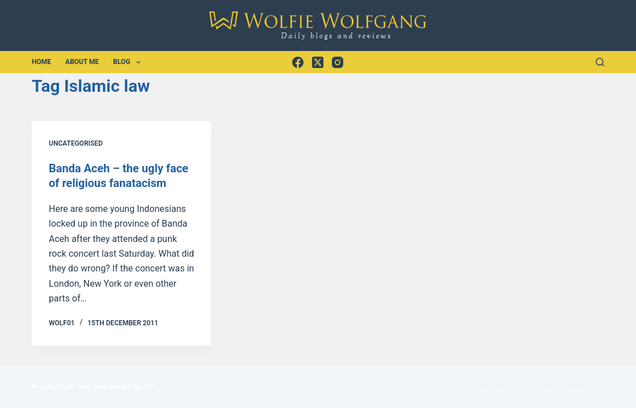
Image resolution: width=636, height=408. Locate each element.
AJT (150, 387)
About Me (82, 62)
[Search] (600, 62)
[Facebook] (298, 62)
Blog (129, 62)
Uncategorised (76, 143)
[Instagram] (337, 62)
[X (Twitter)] (317, 62)
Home (41, 62)
